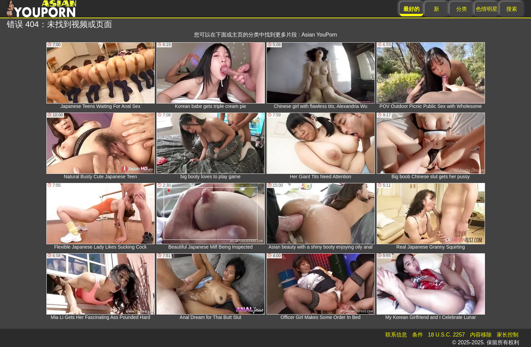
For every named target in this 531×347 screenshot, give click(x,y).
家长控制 (507, 335)
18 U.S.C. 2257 (446, 335)
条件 (417, 335)
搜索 (511, 9)
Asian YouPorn (319, 35)
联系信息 (396, 335)
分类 (461, 9)
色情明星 (486, 9)
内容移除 (481, 335)
